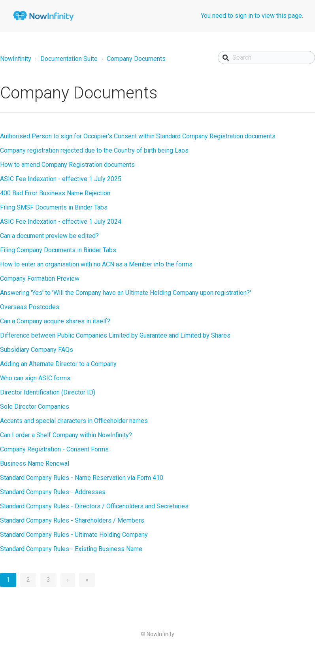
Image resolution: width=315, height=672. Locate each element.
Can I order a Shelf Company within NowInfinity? (66, 435)
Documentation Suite (69, 58)
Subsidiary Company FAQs (36, 349)
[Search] (266, 57)
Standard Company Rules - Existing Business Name (71, 549)
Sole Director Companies (34, 406)
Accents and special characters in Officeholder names (74, 421)
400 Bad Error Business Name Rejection (55, 193)
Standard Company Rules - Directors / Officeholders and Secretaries (94, 506)
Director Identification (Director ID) (47, 392)
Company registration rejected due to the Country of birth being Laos (94, 150)
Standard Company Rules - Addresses (53, 492)
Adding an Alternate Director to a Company (58, 364)
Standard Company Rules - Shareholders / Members (72, 520)
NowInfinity (15, 58)
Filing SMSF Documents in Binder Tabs (54, 207)
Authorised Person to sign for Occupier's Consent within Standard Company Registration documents (137, 136)
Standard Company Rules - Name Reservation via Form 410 (81, 477)
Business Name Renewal (34, 463)
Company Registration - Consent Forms (54, 449)
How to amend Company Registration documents (67, 164)
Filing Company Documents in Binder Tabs (58, 250)
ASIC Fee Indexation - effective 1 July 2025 (60, 179)
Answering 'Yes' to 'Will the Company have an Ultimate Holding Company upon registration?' (125, 292)
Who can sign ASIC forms (35, 378)
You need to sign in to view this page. (252, 15)
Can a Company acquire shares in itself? (55, 321)
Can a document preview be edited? (49, 236)
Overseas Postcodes (29, 307)
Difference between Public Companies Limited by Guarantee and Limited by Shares (115, 335)
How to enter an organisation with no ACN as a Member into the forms (96, 264)
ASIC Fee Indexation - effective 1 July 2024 (60, 221)
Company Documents (136, 58)
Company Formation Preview (39, 278)
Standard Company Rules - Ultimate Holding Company (74, 534)
